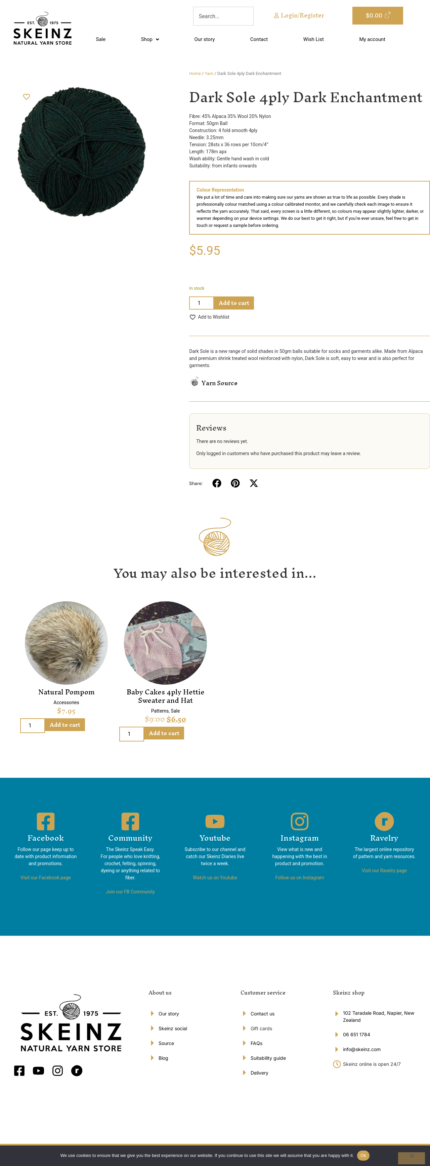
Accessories (66, 702)
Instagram (300, 838)
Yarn (209, 73)
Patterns (160, 711)
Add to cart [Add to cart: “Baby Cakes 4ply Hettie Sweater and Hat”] (164, 733)
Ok (363, 1155)
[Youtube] (215, 821)
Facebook (46, 838)
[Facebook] (46, 821)
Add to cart (234, 303)
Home (195, 73)
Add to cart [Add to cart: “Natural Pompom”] (65, 725)
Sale (175, 711)
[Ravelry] (384, 821)
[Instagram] (300, 821)
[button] (216, 483)
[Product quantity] (201, 303)
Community (130, 838)
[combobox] (223, 16)
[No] (411, 1158)
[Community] (130, 821)
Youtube (215, 838)
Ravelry (384, 838)
